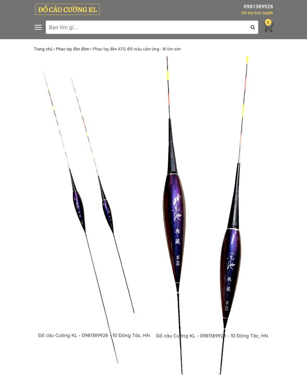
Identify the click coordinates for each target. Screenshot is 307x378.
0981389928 (258, 7)
